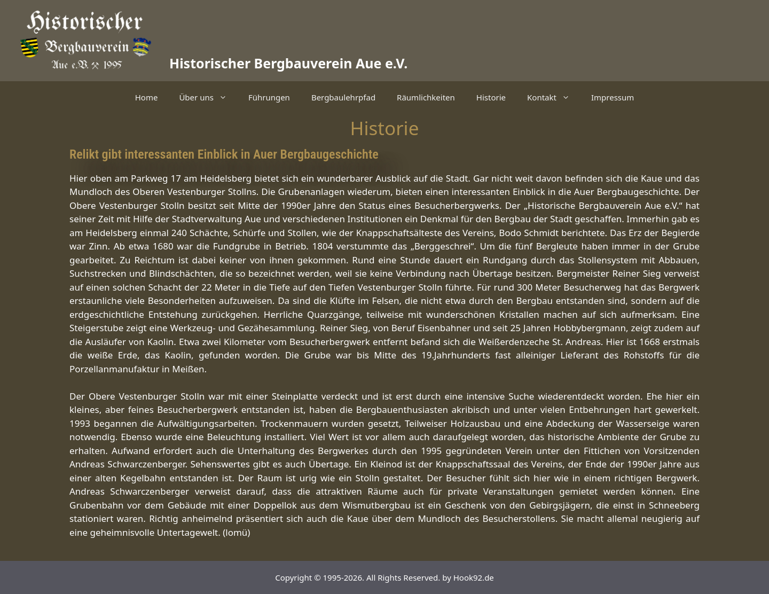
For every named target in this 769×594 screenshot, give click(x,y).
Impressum (612, 97)
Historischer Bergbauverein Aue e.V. (288, 63)
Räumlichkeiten (426, 97)
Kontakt (553, 97)
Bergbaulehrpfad (343, 97)
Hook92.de (473, 577)
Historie (491, 97)
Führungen (269, 97)
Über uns (208, 97)
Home (146, 97)
